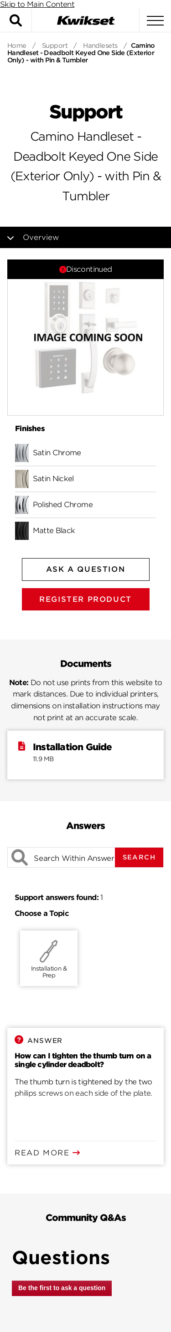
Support (54, 45)
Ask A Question (85, 569)
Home (16, 45)
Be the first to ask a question (61, 1287)
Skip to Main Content (37, 4)
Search (139, 857)
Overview (47, 237)
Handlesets (100, 45)
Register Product (85, 599)
